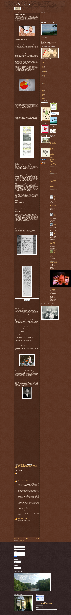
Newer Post (16, 538)
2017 (43, 91)
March (44, 83)
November (44, 71)
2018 (43, 90)
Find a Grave (51, 179)
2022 (43, 67)
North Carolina (22, 466)
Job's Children (22, 4)
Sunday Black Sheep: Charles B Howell (55, 197)
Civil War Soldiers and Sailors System (53, 177)
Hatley (36, 465)
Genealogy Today (52, 182)
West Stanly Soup (30, 466)
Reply (18, 515)
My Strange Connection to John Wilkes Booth (55, 215)
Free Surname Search (53, 164)
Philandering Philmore (53, 295)
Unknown (19, 480)
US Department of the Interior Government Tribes (53, 171)
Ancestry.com (51, 185)
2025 (43, 63)
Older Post (38, 538)
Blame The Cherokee (46, 77)
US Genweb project (52, 149)
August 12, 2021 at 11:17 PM (25, 480)
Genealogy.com (52, 186)
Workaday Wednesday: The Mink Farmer (53, 262)
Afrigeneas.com (52, 147)
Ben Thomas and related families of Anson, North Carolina (53, 159)
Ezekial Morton (33, 465)
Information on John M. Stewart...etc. (53, 206)
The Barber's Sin (55, 233)
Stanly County (26, 466)
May (43, 80)
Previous (48, 603)
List (44, 603)
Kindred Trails (52, 191)
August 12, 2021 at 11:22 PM (25, 518)
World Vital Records (52, 150)
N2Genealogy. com (52, 155)
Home (27, 538)
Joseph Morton (17, 466)
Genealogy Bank (52, 153)
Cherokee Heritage (22, 465)
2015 (43, 94)
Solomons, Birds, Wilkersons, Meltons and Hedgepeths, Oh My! (53, 289)
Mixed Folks (51, 148)
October (44, 72)
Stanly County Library (53, 141)
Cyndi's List (51, 161)
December (44, 70)
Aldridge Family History (53, 180)
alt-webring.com (46, 604)
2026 (43, 62)
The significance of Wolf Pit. (55, 224)
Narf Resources (52, 165)
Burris (18, 465)
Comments (16, 562)
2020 (43, 87)
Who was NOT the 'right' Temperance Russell (52, 243)
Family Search (52, 187)
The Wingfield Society (53, 181)
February (44, 84)
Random (51, 603)
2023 (43, 66)
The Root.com (52, 144)
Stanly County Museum (53, 143)
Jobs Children (44, 163)
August (44, 75)
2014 (43, 95)
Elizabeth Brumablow (28, 465)
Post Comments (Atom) (21, 540)
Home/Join (42, 603)
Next (46, 603)
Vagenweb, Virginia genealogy (52, 157)
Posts (16, 567)
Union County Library (53, 142)
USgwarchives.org (52, 154)
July (43, 76)
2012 (43, 98)
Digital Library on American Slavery (52, 163)
